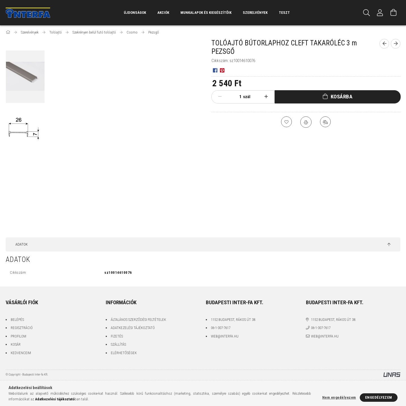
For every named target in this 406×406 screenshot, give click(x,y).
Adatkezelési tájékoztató (133, 328)
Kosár (16, 344)
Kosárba (342, 96)
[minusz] (220, 97)
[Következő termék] (395, 43)
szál (246, 96)
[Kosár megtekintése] (393, 12)
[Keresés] (366, 12)
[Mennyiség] (236, 96)
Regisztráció (22, 328)
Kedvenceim (21, 353)
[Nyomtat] (306, 122)
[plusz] (266, 97)
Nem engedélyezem (339, 397)
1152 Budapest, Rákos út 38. (233, 319)
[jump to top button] (389, 244)
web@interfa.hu (225, 336)
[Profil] (380, 12)
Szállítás (118, 344)
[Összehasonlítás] (325, 122)
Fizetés (117, 336)
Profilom (18, 336)
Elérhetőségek (124, 353)
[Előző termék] (384, 43)
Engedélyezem (378, 397)
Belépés (17, 319)
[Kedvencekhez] (286, 122)
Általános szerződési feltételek (138, 319)
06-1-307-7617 (220, 328)
